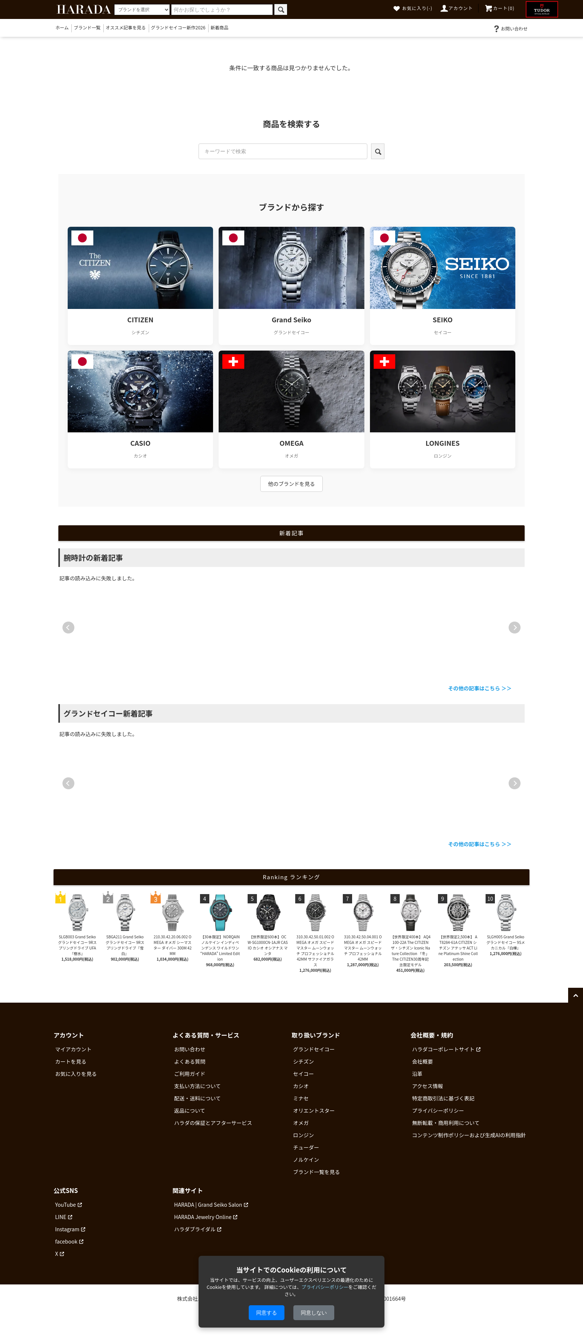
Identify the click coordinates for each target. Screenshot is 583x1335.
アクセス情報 (427, 1086)
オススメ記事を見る (126, 27)
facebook (66, 1241)
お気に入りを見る (76, 1073)
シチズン (303, 1061)
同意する (266, 1313)
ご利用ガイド (189, 1073)
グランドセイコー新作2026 (178, 27)
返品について (189, 1110)
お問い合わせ (510, 28)
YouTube (65, 1204)
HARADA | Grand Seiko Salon (208, 1204)
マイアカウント (73, 1049)
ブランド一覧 (87, 27)
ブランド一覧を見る (316, 1172)
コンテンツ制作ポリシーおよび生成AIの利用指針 (469, 1135)
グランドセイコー (314, 1049)
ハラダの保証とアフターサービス (213, 1122)
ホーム (62, 27)
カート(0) (499, 8)
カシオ (301, 1086)
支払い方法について (197, 1086)
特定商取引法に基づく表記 (443, 1098)
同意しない (314, 1313)
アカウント (456, 8)
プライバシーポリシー (438, 1110)
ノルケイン (306, 1159)
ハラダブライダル (194, 1229)
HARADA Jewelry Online (203, 1216)
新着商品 (219, 27)
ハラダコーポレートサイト (443, 1049)
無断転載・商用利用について (446, 1122)
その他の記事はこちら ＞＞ (480, 688)
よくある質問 (189, 1061)
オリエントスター (314, 1110)
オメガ (301, 1122)
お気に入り (412, 8)
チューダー (306, 1147)
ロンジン (303, 1135)
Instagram (67, 1229)
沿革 (417, 1073)
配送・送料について (197, 1098)
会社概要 (422, 1061)
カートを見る (70, 1061)
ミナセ (301, 1098)
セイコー (303, 1073)
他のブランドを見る (291, 483)
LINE (60, 1216)
